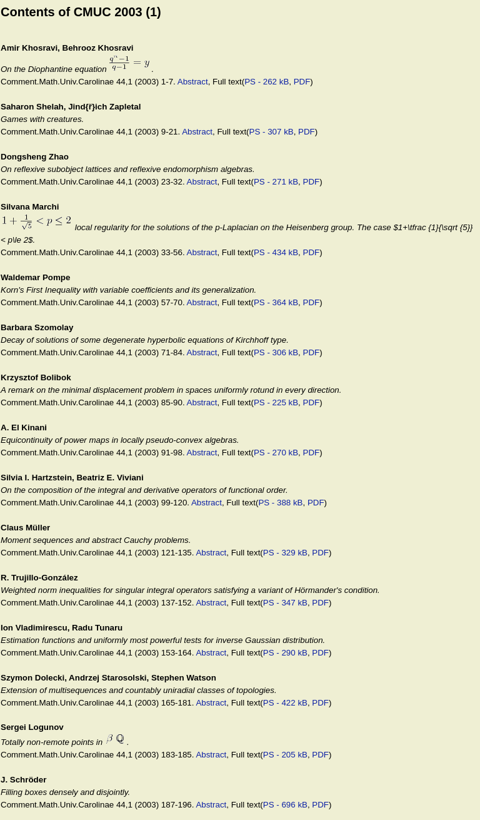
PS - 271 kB (276, 181)
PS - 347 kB (285, 602)
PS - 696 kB (285, 804)
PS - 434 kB (276, 252)
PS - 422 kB (285, 702)
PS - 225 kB (276, 402)
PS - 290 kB (285, 652)
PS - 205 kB (285, 754)
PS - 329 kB (285, 552)
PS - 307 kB (271, 131)
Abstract (193, 81)
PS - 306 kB (276, 352)
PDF (302, 81)
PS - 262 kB (266, 81)
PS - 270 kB (276, 452)
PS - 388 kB (280, 502)
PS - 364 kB (276, 302)
